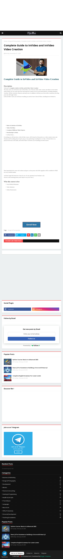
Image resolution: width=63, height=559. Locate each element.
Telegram (43, 553)
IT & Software (32, 501)
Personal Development (32, 514)
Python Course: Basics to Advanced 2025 (25, 359)
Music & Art (32, 507)
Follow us (31, 338)
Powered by (31, 345)
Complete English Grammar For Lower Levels (27, 376)
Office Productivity (32, 511)
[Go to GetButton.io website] (5, 557)
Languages (32, 504)
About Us (36, 553)
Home (5, 41)
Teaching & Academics (32, 517)
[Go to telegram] (4, 553)
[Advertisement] (32, 15)
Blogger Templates (45, 556)
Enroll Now (31, 225)
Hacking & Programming (32, 494)
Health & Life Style (32, 497)
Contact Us (29, 553)
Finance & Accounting (32, 491)
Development (32, 484)
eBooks (32, 487)
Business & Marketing (32, 477)
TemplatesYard (27, 556)
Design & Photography (14, 41)
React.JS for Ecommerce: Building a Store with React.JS (30, 368)
